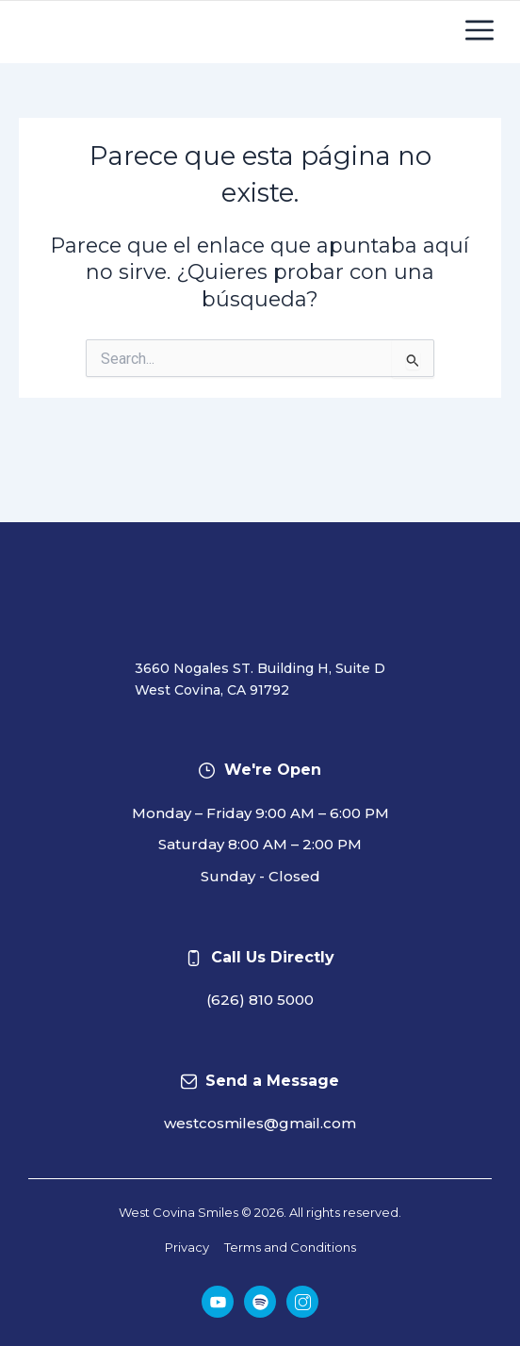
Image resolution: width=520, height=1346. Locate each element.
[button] (480, 35)
